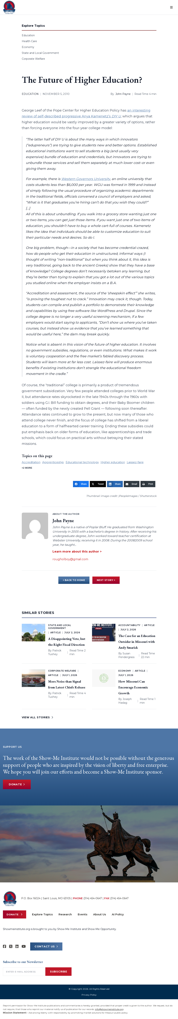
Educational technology (82, 462)
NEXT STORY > (106, 580)
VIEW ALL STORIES (37, 717)
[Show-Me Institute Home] (9, 7)
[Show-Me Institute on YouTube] (24, 946)
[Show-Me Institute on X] (10, 946)
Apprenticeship (53, 462)
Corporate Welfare (33, 58)
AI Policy (118, 914)
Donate (17, 784)
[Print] (147, 484)
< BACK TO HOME (74, 580)
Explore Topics (42, 914)
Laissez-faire (135, 462)
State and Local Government (40, 53)
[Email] (131, 484)
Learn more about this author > (77, 551)
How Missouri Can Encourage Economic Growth (133, 687)
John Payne (123, 94)
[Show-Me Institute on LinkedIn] (17, 946)
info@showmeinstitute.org (109, 1009)
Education (28, 35)
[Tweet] (98, 484)
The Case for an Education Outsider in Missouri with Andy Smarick (136, 642)
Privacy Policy (89, 994)
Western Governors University (85, 179)
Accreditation (31, 462)
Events (82, 914)
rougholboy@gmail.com (70, 559)
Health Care (29, 41)
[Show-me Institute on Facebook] (4, 946)
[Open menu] (171, 7)
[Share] (81, 484)
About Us (99, 914)
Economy (28, 47)
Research (65, 914)
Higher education (113, 462)
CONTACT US (46, 946)
